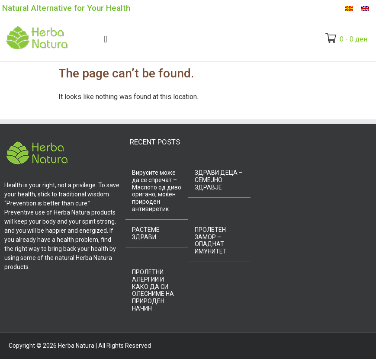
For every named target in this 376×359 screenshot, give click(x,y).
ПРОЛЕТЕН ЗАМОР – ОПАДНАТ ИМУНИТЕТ (211, 240)
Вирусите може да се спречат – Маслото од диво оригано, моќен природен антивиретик (156, 190)
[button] (105, 39)
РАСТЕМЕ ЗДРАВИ (146, 233)
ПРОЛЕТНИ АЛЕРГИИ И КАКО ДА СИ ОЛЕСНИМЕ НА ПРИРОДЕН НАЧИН (153, 290)
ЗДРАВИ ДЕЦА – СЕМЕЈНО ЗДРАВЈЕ (219, 180)
